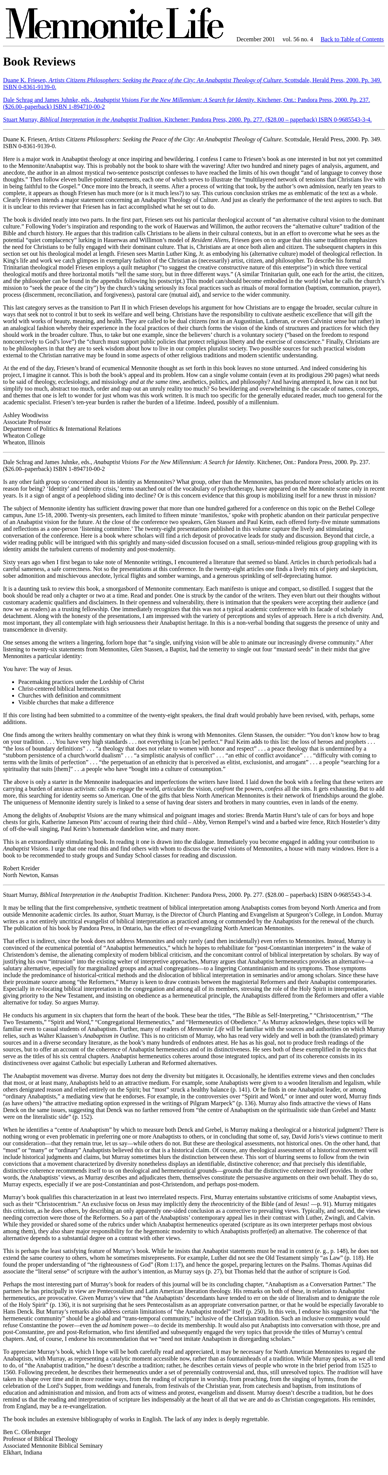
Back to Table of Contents (352, 39)
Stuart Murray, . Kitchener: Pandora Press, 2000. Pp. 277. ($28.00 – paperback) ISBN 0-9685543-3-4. (187, 119)
